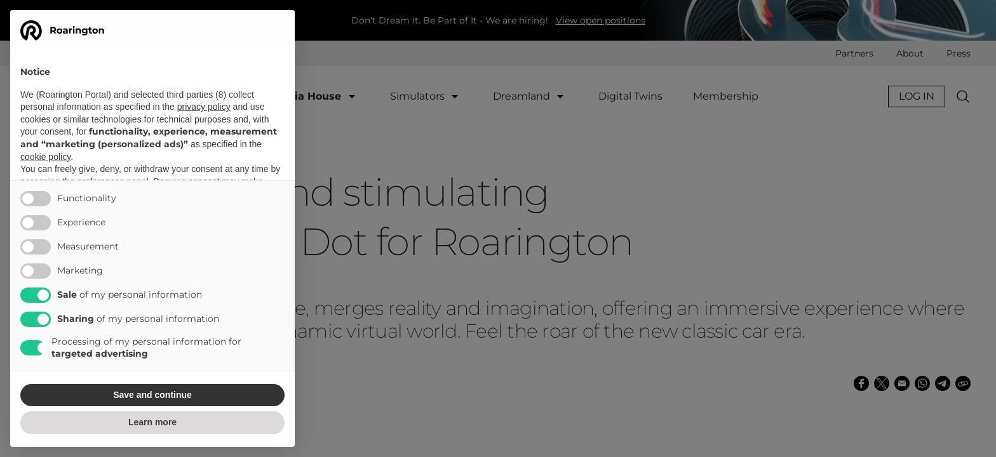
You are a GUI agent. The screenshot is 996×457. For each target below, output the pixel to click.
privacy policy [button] (204, 107)
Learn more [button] (152, 422)
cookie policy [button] (45, 157)
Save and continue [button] (152, 395)
